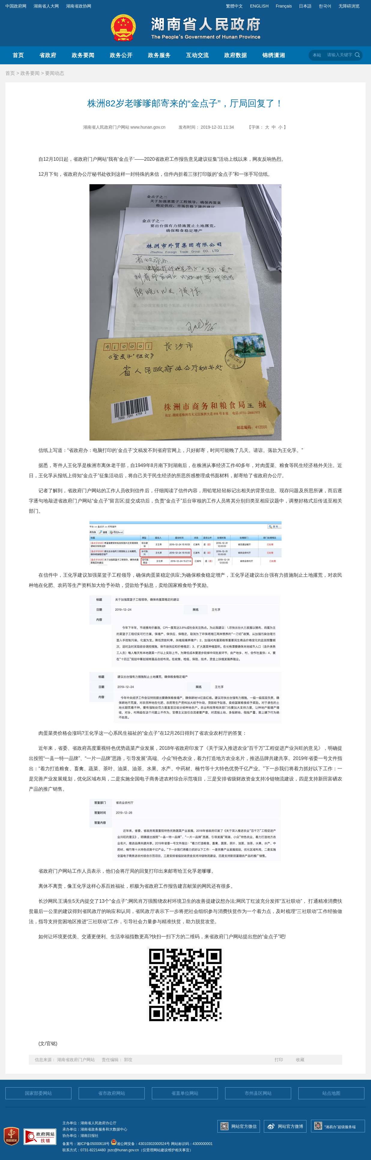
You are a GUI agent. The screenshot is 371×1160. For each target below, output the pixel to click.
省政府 (47, 55)
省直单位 (184, 1093)
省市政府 (111, 1093)
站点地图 (331, 1093)
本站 (317, 55)
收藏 (300, 1059)
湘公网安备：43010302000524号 (140, 1144)
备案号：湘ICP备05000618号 (86, 1144)
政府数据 (235, 55)
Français (284, 6)
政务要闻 (83, 55)
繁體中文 (234, 6)
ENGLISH (259, 6)
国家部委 (38, 1093)
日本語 (305, 6)
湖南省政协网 (78, 6)
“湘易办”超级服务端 (340, 1127)
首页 (18, 55)
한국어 (325, 6)
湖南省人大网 (46, 6)
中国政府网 (15, 6)
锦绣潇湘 (273, 55)
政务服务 (159, 55)
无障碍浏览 (349, 6)
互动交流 (197, 55)
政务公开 (121, 55)
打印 (279, 1059)
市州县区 (258, 1093)
